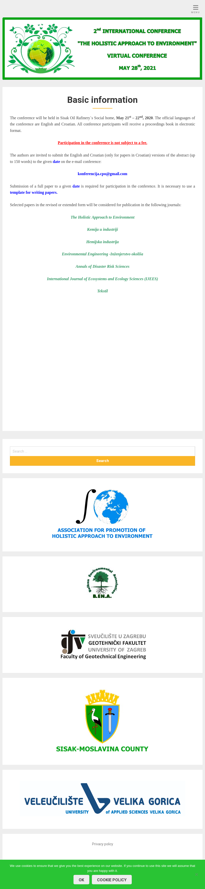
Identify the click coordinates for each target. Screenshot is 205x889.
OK (81, 880)
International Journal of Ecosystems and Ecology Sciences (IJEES (102, 279)
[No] (196, 874)
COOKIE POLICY (112, 880)
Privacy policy (102, 844)
